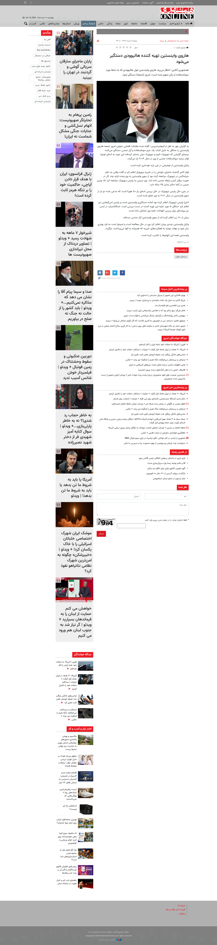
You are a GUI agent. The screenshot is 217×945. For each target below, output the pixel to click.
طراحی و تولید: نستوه (110, 939)
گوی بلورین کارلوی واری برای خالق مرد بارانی (166, 468)
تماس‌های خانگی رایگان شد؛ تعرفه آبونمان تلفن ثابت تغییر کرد (158, 354)
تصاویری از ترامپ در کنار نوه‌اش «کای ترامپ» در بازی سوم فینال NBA (155, 438)
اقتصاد (144, 24)
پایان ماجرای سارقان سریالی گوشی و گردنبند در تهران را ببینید (76, 69)
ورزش (76, 24)
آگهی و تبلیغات (147, 2)
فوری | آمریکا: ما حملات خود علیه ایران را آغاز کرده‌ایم (162, 344)
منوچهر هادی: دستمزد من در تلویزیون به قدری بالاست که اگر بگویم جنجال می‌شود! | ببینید (145, 321)
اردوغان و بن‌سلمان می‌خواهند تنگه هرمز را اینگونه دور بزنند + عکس (155, 360)
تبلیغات (182, 913)
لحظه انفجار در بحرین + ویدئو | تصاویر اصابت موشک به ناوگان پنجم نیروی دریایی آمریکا (146, 428)
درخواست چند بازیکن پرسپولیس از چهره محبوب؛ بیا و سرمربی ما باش (154, 443)
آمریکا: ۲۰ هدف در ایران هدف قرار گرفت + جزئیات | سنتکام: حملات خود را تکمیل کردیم (147, 349)
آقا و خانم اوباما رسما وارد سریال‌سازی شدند (166, 463)
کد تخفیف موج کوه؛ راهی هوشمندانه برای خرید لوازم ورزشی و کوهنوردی (67, 838)
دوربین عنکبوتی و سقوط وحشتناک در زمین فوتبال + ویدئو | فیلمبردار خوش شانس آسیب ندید (75, 367)
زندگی (109, 24)
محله (118, 24)
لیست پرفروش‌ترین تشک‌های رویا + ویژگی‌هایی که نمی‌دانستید (68, 794)
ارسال (101, 533)
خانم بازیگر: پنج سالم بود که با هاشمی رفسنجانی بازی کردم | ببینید (156, 310)
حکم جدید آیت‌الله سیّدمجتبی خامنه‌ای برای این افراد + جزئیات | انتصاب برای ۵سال (149, 399)
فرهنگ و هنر (89, 24)
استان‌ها (66, 24)
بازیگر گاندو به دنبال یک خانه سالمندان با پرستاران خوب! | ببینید (157, 300)
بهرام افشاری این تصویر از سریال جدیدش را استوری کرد (161, 295)
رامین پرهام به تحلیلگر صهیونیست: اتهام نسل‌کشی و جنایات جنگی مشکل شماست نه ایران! (75, 126)
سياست (162, 24)
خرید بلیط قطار (44, 90)
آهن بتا (47, 39)
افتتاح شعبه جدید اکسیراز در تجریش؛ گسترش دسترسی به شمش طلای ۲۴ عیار (68, 777)
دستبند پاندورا (44, 45)
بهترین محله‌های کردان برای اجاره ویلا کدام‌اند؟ (67, 821)
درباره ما (181, 905)
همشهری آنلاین (175, 13)
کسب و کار (31, 24)
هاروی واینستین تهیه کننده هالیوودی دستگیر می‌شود (149, 58)
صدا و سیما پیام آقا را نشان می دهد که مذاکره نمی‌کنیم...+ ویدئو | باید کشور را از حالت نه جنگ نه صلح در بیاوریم (75, 305)
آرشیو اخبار (175, 24)
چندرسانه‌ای (53, 24)
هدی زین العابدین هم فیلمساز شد (170, 305)
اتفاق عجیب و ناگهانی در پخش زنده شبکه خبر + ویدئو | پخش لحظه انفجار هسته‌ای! (148, 404)
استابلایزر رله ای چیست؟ (70, 807)
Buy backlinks (44, 50)
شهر (126, 24)
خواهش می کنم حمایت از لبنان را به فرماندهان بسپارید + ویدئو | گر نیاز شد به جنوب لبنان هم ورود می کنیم (75, 622)
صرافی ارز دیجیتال (43, 55)
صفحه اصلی (184, 41)
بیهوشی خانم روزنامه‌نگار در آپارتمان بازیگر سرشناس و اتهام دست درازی (154, 315)
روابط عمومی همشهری (115, 2)
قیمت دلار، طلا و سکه (175, 909)
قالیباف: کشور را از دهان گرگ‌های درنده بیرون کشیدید (161, 370)
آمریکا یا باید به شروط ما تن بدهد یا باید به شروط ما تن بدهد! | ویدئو (76, 487)
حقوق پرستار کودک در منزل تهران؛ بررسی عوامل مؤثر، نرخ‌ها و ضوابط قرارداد (67, 761)
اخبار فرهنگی (172, 41)
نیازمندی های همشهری (164, 2)
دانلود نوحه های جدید (41, 66)
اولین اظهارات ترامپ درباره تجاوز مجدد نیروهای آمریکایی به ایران (157, 365)
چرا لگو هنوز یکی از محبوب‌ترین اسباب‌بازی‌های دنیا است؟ (68, 855)
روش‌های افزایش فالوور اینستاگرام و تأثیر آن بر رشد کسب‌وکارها (66, 870)
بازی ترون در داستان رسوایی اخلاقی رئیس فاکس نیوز (162, 458)
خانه (189, 24)
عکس (42, 24)
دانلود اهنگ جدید (43, 85)
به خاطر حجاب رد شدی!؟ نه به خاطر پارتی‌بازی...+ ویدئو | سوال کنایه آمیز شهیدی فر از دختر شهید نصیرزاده (76, 429)
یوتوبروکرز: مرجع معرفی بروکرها (43, 78)
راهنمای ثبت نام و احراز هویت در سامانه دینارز (66, 882)
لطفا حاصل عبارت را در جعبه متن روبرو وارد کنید (167, 520)
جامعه (134, 24)
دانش (100, 24)
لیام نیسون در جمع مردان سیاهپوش (169, 478)
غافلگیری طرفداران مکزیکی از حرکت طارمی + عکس (163, 433)
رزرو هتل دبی (44, 96)
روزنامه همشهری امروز (184, 2)
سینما (162, 41)
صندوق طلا (46, 61)
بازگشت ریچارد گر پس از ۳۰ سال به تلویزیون (165, 473)
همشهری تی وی (133, 2)
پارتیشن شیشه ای (43, 71)
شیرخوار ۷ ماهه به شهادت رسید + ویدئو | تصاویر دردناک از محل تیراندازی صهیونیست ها (75, 244)
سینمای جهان (181, 256)
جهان (152, 24)
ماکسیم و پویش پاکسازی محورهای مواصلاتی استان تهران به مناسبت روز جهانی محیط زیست (67, 743)
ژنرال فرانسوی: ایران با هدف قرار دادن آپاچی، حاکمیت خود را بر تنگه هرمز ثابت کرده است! (76, 185)
